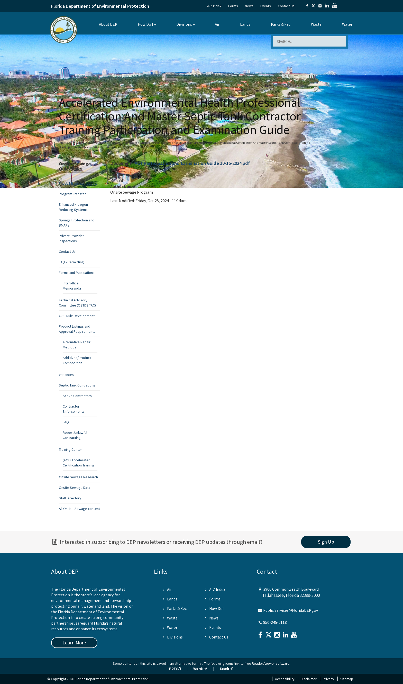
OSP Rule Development (77, 315)
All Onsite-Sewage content (79, 508)
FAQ (66, 422)
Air (217, 24)
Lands (245, 24)
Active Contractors (77, 395)
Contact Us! (67, 251)
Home (64, 143)
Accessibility (285, 679)
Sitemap (346, 679)
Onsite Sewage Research (78, 477)
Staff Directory (70, 498)
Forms (233, 6)
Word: (200, 668)
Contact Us (286, 6)
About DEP (108, 24)
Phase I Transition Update (78, 183)
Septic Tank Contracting (77, 385)
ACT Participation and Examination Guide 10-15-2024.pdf (192, 163)
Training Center (70, 449)
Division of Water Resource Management (111, 143)
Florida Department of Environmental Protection (100, 6)
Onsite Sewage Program (155, 143)
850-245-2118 (275, 622)
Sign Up (326, 542)
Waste (316, 24)
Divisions (184, 24)
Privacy (328, 679)
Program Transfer (72, 194)
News (249, 6)
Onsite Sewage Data (74, 487)
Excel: (226, 668)
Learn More (74, 643)
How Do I (145, 24)
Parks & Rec (280, 24)
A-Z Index (214, 6)
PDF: (175, 668)
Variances (66, 374)
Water (347, 24)
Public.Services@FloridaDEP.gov (290, 610)
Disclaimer (309, 679)
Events (265, 6)
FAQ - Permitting (71, 262)
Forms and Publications (77, 272)
